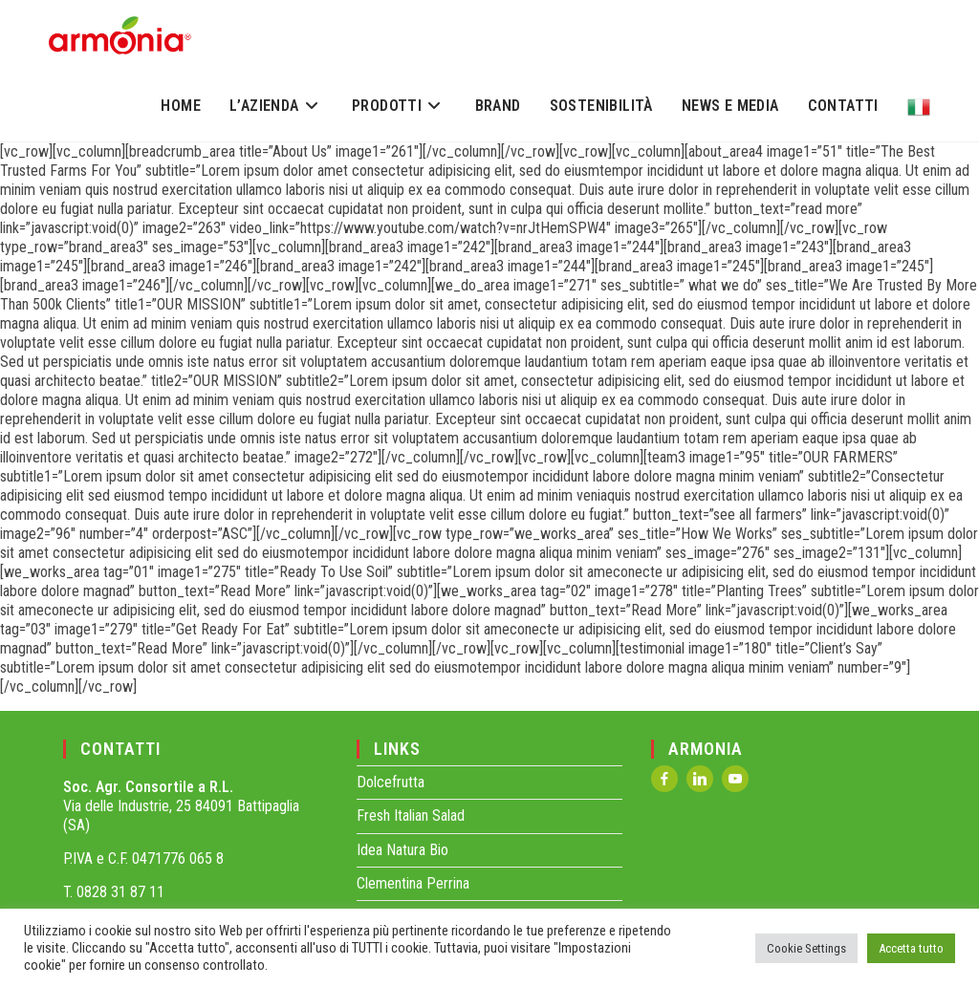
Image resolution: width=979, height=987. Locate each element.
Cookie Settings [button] (806, 948)
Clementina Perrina (413, 883)
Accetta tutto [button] (911, 948)
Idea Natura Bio (402, 850)
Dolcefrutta (390, 782)
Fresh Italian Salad (411, 815)
